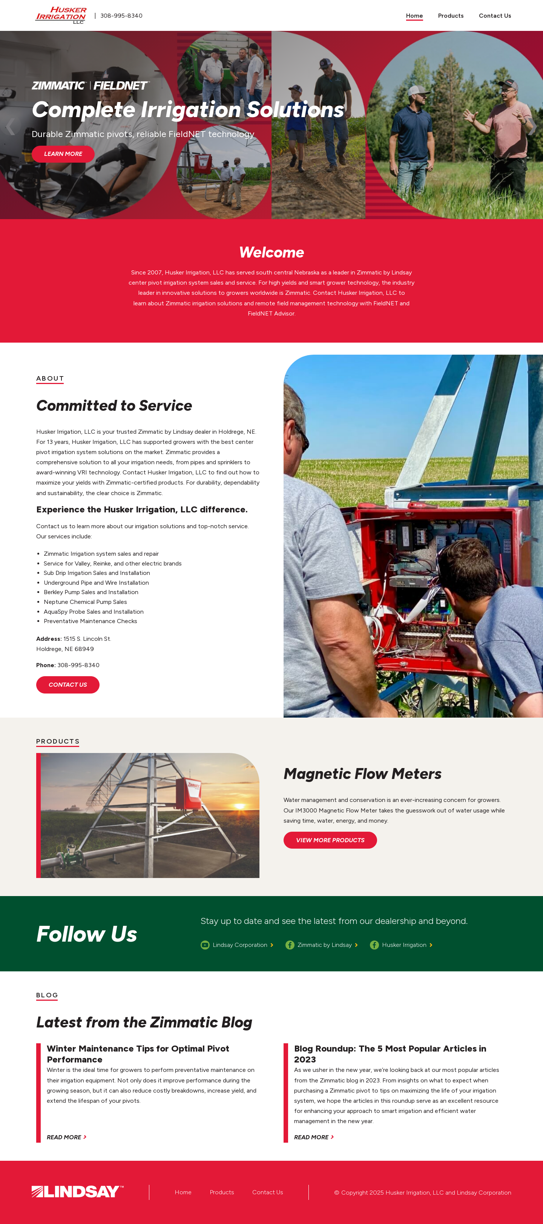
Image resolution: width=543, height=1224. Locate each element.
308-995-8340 (121, 15)
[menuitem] (414, 15)
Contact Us (68, 684)
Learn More (63, 153)
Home (183, 1192)
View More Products (330, 840)
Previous (10, 125)
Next (532, 125)
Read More (64, 1137)
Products (222, 1192)
